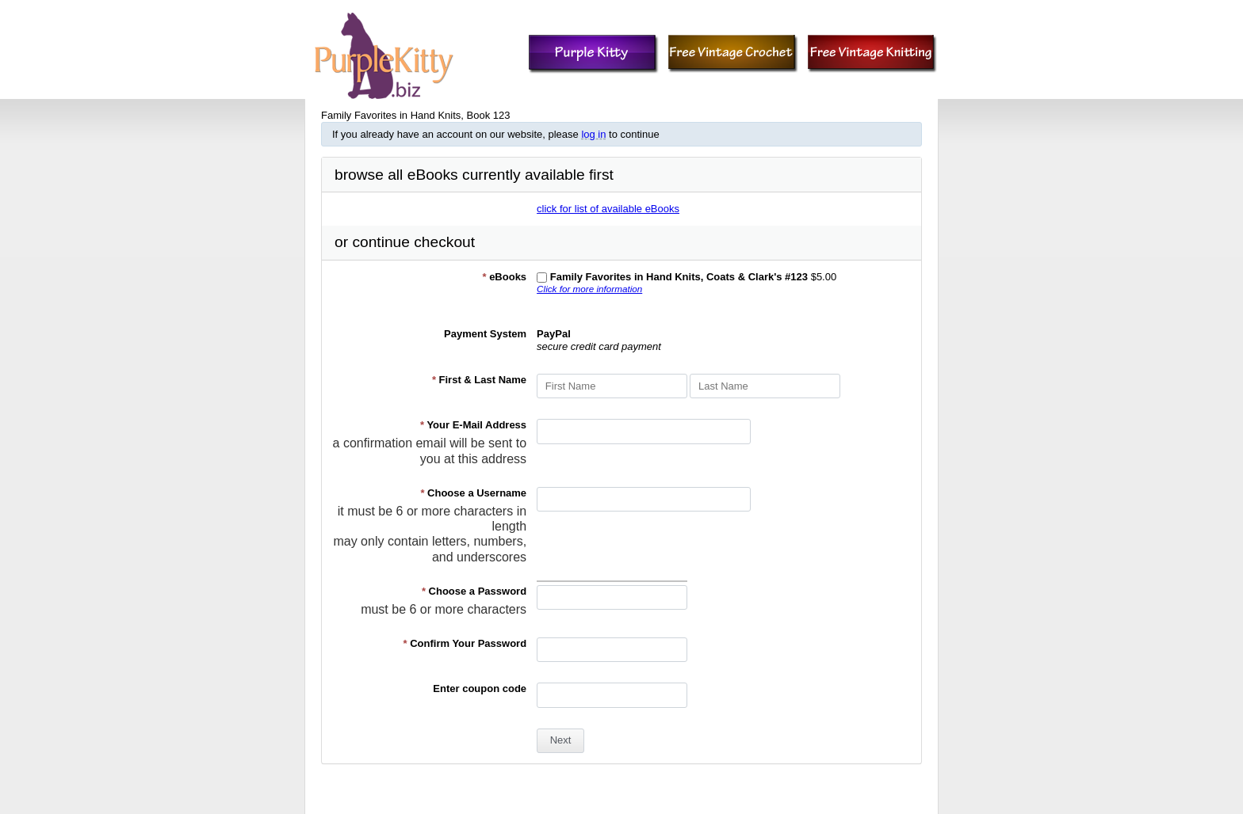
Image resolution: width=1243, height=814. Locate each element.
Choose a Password (474, 591)
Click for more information (589, 288)
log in (593, 134)
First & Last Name (479, 380)
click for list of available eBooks (608, 209)
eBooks (504, 277)
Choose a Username (473, 493)
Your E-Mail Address (473, 425)
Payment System (485, 334)
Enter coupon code (479, 688)
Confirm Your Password (465, 643)
